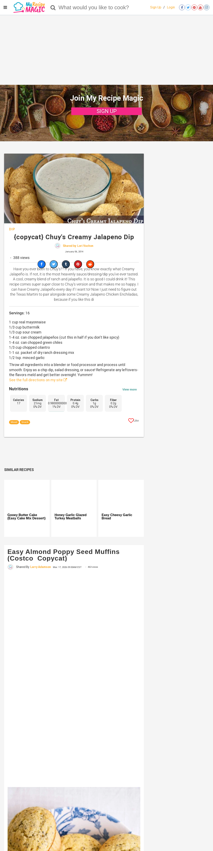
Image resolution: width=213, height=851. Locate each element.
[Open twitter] (188, 7)
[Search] (53, 7)
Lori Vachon (85, 245)
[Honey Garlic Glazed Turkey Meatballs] (74, 495)
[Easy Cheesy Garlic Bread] (121, 495)
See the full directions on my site (38, 380)
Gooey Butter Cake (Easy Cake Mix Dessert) (26, 516)
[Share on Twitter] (54, 264)
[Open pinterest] (194, 7)
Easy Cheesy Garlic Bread (117, 516)
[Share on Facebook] (41, 264)
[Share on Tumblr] (66, 264)
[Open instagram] (206, 7)
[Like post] (133, 421)
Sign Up (155, 7)
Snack (24, 422)
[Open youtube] (200, 7)
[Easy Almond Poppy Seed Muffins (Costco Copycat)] (74, 678)
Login (171, 7)
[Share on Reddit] (90, 264)
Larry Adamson (40, 567)
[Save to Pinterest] (78, 264)
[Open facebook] (182, 7)
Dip (12, 229)
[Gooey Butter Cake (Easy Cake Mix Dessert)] (27, 495)
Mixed (14, 422)
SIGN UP (107, 111)
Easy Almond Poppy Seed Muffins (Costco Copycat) (63, 555)
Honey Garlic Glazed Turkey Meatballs (71, 516)
